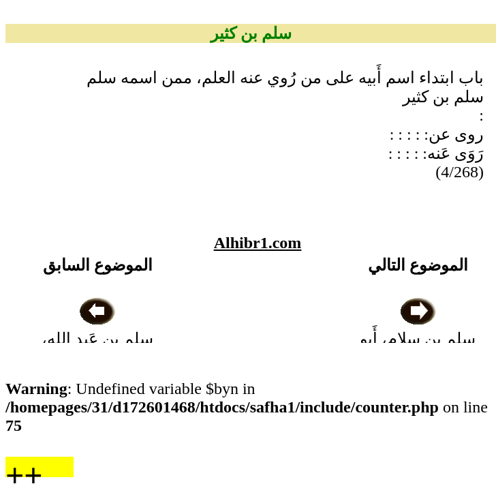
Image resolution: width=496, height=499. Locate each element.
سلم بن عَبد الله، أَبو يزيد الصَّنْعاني (97, 339)
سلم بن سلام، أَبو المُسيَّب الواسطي (418, 339)
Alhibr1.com (258, 243)
